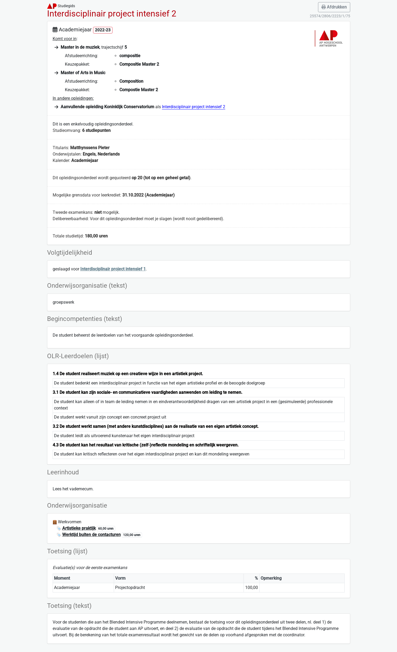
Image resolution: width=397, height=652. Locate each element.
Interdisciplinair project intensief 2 (193, 106)
